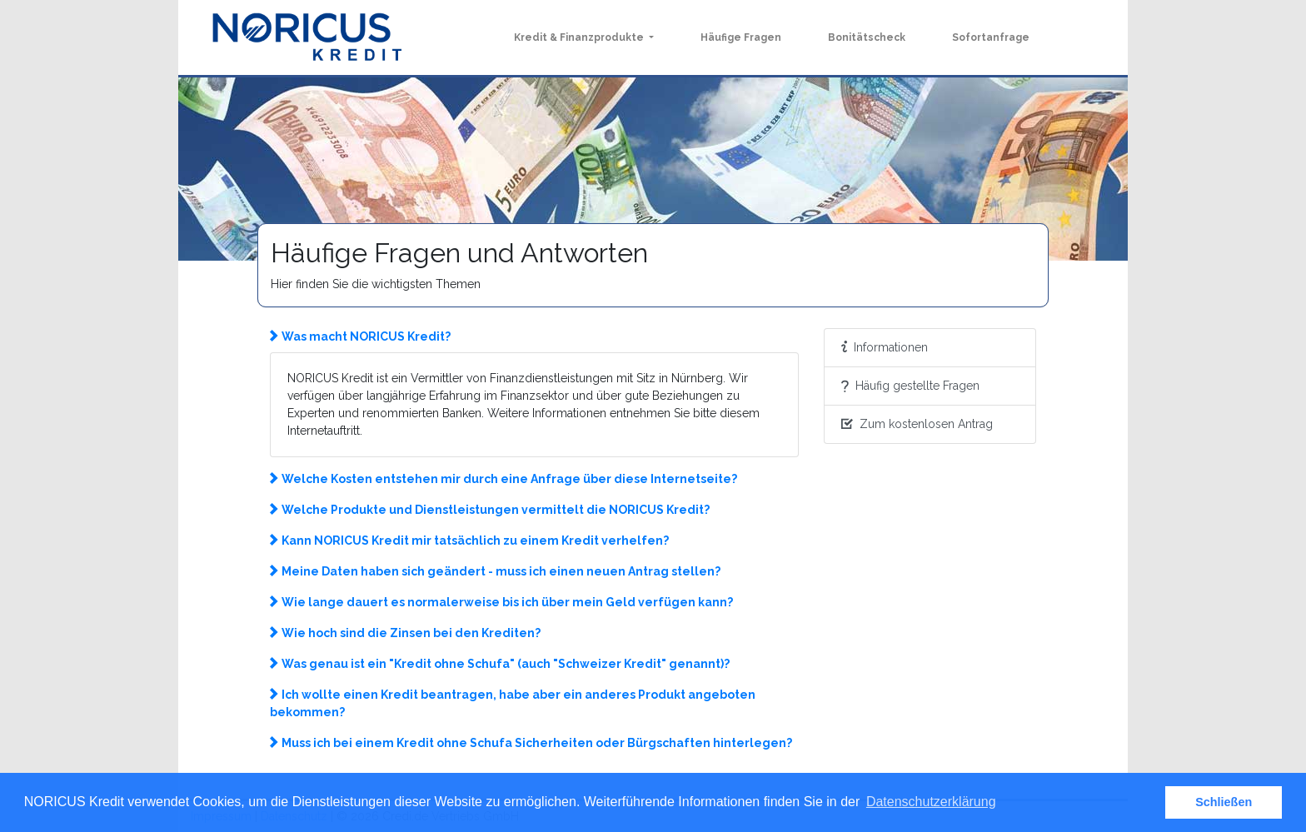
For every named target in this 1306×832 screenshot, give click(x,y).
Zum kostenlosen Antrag (917, 424)
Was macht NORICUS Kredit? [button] (360, 336)
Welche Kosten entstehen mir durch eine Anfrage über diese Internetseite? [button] (503, 479)
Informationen (884, 347)
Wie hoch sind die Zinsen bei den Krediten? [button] (405, 633)
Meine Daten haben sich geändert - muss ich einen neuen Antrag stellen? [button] (495, 571)
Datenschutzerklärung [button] (931, 802)
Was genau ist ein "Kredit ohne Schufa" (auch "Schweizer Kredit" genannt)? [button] (500, 663)
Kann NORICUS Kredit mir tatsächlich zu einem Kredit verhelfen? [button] (469, 540)
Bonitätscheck (866, 37)
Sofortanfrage (990, 37)
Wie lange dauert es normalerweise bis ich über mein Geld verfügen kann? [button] (501, 602)
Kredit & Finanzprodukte (580, 37)
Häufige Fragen (740, 37)
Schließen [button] (1223, 802)
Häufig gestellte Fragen (910, 385)
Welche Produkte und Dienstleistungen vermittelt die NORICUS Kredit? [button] (490, 509)
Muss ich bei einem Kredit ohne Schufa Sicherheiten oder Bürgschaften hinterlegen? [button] (531, 743)
